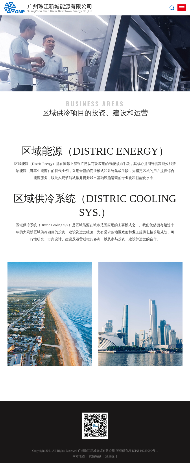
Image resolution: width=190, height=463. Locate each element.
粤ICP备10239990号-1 (143, 450)
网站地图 (78, 456)
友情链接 (95, 456)
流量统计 (111, 456)
